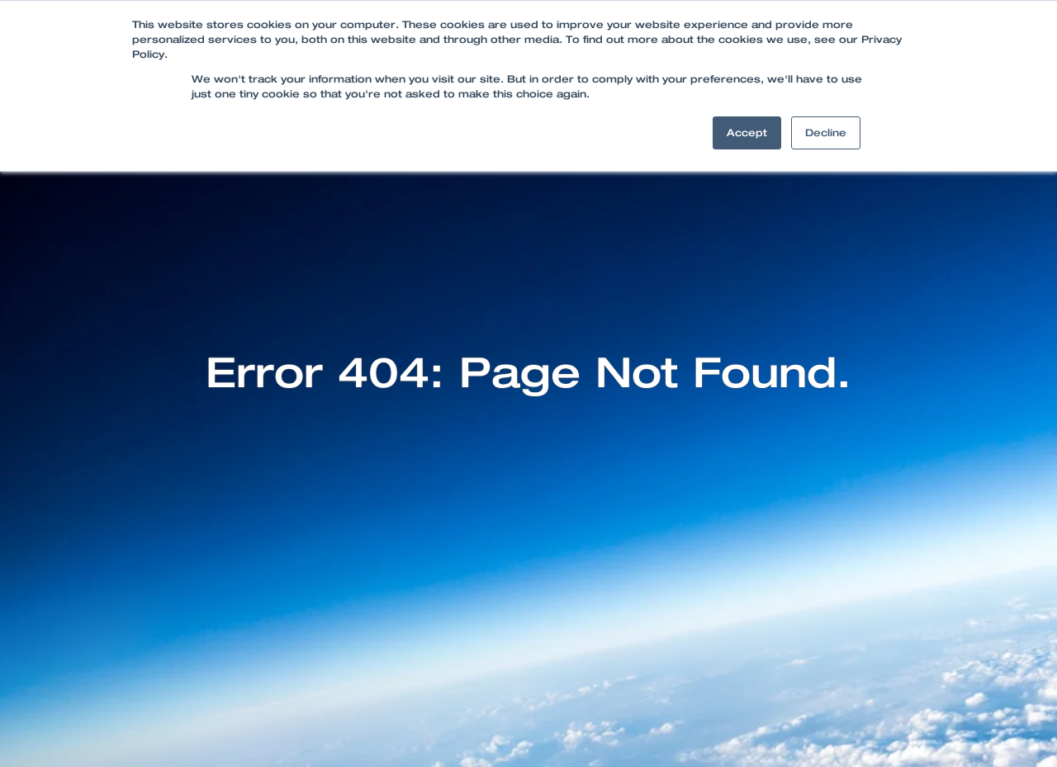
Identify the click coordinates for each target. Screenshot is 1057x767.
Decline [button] (825, 133)
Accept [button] (747, 133)
